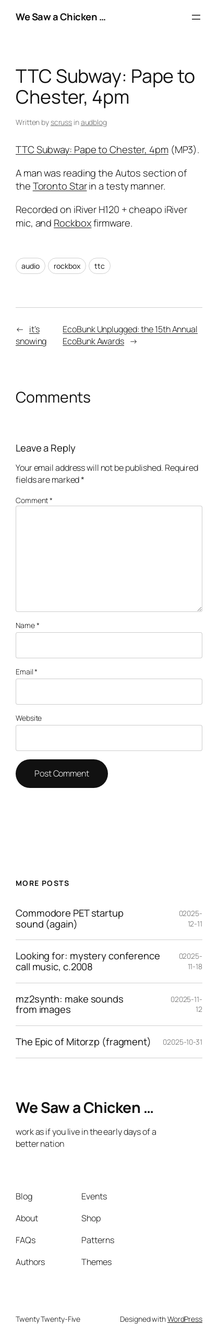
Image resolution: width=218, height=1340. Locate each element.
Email (27, 672)
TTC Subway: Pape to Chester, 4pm (92, 149)
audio (30, 266)
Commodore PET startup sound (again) (70, 918)
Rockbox (72, 223)
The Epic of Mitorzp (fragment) (83, 1041)
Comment (34, 500)
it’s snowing (31, 335)
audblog (94, 122)
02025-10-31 (182, 1042)
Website (29, 718)
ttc (99, 266)
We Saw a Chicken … (60, 16)
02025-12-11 (190, 918)
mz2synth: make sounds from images (70, 1004)
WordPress (184, 1319)
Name (27, 625)
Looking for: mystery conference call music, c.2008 (88, 961)
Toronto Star (60, 186)
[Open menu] (196, 17)
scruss (61, 122)
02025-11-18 (190, 961)
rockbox (67, 266)
